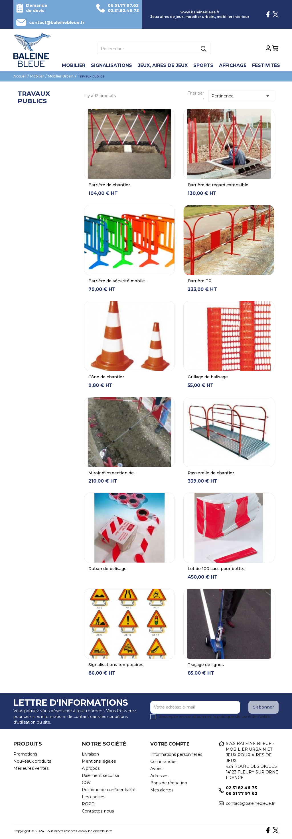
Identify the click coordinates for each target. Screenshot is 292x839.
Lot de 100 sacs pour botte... (217, 568)
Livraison (90, 754)
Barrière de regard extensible (218, 184)
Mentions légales (99, 761)
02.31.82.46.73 (123, 10)
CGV (86, 782)
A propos (91, 768)
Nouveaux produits (32, 761)
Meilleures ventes (30, 768)
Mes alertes (161, 790)
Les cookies (93, 796)
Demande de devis (36, 8)
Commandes (163, 761)
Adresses (159, 775)
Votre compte (169, 744)
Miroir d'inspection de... (112, 472)
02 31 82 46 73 (241, 787)
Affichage (232, 65)
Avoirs (156, 768)
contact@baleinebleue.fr (56, 22)
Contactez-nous (98, 811)
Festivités (266, 65)
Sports (203, 65)
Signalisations (111, 65)
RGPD (88, 804)
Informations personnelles (176, 754)
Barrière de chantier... (110, 184)
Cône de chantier (106, 376)
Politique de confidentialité (108, 789)
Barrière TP (200, 280)
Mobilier (73, 65)
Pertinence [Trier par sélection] (241, 96)
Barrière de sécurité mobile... (117, 280)
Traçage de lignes (206, 664)
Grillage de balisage (208, 376)
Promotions (25, 754)
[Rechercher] (154, 48)
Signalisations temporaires (115, 664)
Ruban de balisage (107, 568)
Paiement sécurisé (100, 775)
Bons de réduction (168, 782)
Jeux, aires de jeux (163, 65)
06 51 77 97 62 (241, 793)
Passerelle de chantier (211, 472)
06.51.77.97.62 (123, 5)
